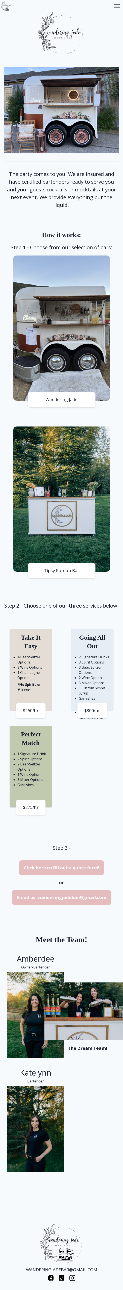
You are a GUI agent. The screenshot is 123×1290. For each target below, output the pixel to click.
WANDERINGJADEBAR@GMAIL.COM (61, 1270)
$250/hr (31, 710)
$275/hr (31, 807)
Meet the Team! (61, 939)
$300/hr (92, 710)
